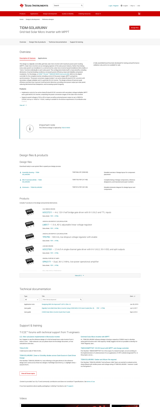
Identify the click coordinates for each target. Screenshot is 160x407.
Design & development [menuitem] (50, 14)
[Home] (34, 5)
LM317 (46, 224)
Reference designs (48, 19)
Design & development (33, 19)
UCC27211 (47, 212)
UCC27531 (47, 249)
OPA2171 (47, 261)
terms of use (91, 381)
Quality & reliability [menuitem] (68, 14)
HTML (57, 216)
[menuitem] (139, 13)
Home (21, 19)
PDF (51, 216)
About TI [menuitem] (98, 14)
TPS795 (46, 237)
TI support (70, 386)
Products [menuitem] (22, 14)
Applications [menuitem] (34, 14)
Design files (135, 28)
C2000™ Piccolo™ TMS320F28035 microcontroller (53, 74)
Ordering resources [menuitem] (84, 14)
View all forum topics (28, 373)
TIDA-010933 (66, 127)
